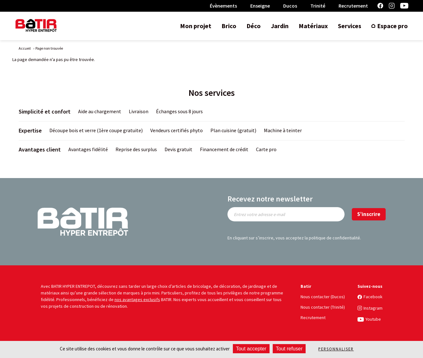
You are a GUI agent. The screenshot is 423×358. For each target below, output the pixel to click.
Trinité (317, 6)
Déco (253, 26)
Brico (228, 26)
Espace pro (392, 26)
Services (349, 26)
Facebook (380, 6)
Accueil (25, 48)
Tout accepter (251, 348)
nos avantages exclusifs (137, 299)
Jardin (280, 26)
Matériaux (313, 26)
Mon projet (195, 26)
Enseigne (260, 6)
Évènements (223, 6)
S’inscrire (368, 214)
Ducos (290, 6)
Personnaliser (336, 348)
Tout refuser (289, 348)
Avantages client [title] (40, 149)
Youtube (404, 6)
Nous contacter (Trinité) (323, 307)
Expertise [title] (30, 130)
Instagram (392, 6)
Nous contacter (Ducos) (323, 296)
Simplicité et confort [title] (45, 111)
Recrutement (353, 6)
